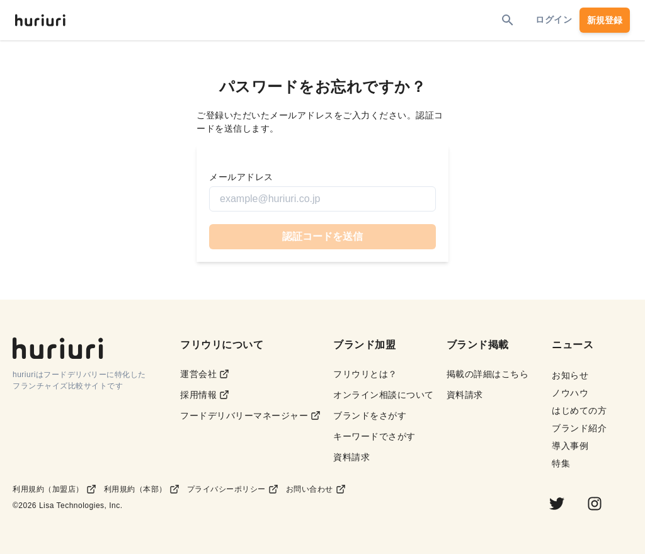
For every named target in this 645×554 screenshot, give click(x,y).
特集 (561, 463)
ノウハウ (570, 393)
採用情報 (204, 395)
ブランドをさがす (369, 415)
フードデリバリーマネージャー (250, 415)
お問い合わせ (316, 489)
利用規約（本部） (142, 489)
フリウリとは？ (365, 374)
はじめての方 (579, 410)
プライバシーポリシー (232, 489)
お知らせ (570, 375)
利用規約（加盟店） (54, 489)
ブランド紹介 (579, 428)
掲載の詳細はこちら (488, 374)
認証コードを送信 (322, 236)
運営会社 (204, 374)
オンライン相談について (383, 395)
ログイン (553, 19)
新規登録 (604, 20)
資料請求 (351, 457)
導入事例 (570, 446)
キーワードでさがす (374, 436)
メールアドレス (241, 177)
